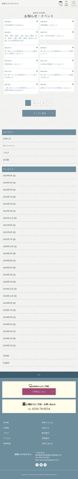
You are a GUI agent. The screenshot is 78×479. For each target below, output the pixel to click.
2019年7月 (8, 310)
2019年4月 (8, 331)
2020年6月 (8, 267)
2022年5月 (8, 204)
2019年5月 (8, 324)
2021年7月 (8, 239)
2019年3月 (8, 338)
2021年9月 (8, 225)
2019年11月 (8, 296)
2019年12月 (8, 289)
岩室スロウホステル (10, 3)
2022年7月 (8, 197)
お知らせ (7, 138)
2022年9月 (8, 190)
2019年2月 (8, 345)
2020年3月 (8, 282)
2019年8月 (8, 303)
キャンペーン (9, 145)
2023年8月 (8, 175)
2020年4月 (8, 275)
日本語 (6, 356)
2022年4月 (8, 211)
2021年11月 (8, 218)
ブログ (6, 153)
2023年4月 (8, 182)
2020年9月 (8, 253)
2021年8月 (8, 232)
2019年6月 (8, 317)
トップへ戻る (39, 113)
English (6, 363)
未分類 (6, 160)
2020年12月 (8, 246)
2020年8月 (8, 260)
